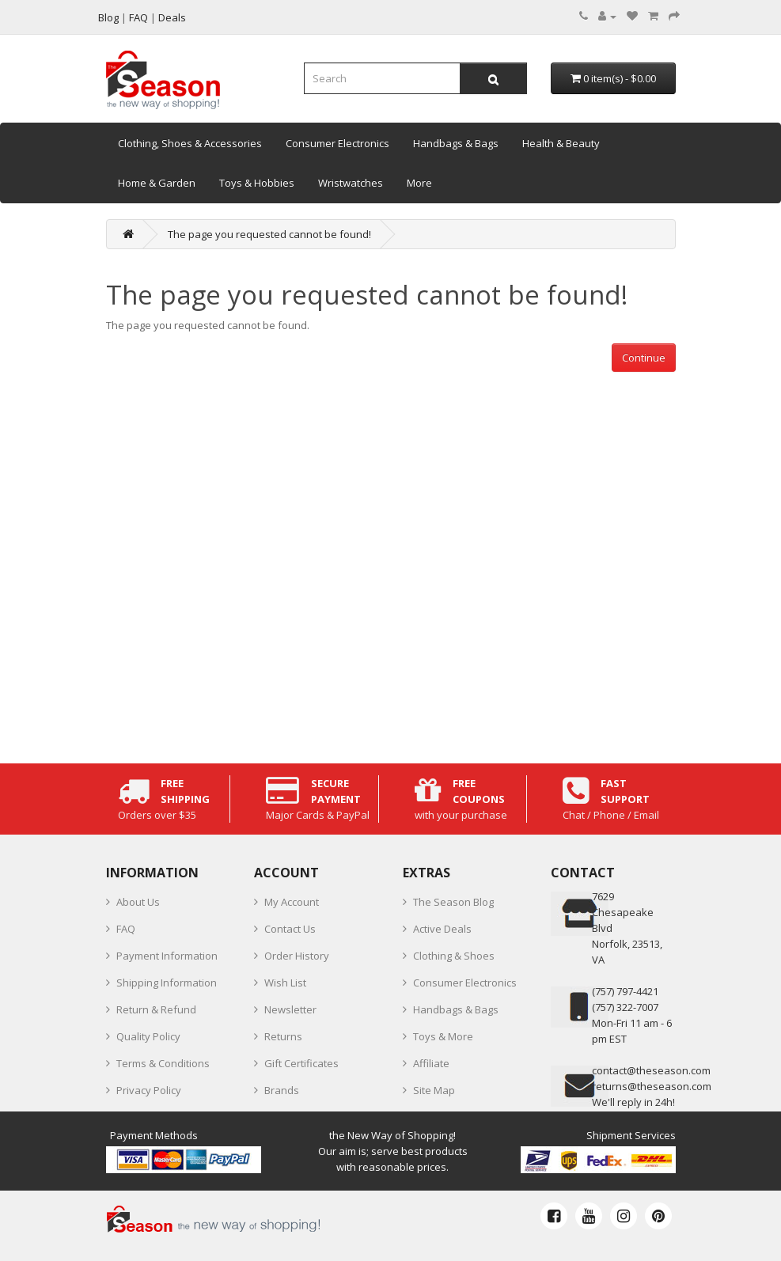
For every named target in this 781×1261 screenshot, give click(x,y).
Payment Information (167, 956)
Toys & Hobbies (256, 183)
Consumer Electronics (337, 143)
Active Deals (442, 929)
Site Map (434, 1090)
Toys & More (443, 1036)
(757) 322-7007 (625, 1007)
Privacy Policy (148, 1090)
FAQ (125, 929)
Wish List (285, 982)
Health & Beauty (561, 143)
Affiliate (431, 1063)
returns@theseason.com (651, 1086)
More (419, 183)
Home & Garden (156, 183)
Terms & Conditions (163, 1063)
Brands (281, 1090)
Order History (296, 956)
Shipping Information (166, 982)
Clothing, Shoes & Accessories (190, 143)
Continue (643, 357)
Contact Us (290, 929)
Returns (283, 1036)
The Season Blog (453, 902)
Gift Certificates (301, 1063)
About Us (138, 902)
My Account (291, 902)
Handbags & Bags (456, 143)
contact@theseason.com (651, 1070)
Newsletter (290, 1009)
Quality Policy (148, 1036)
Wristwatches (350, 183)
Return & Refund (156, 1009)
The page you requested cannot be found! (269, 234)
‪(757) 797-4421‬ (625, 991)
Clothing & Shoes (454, 956)
